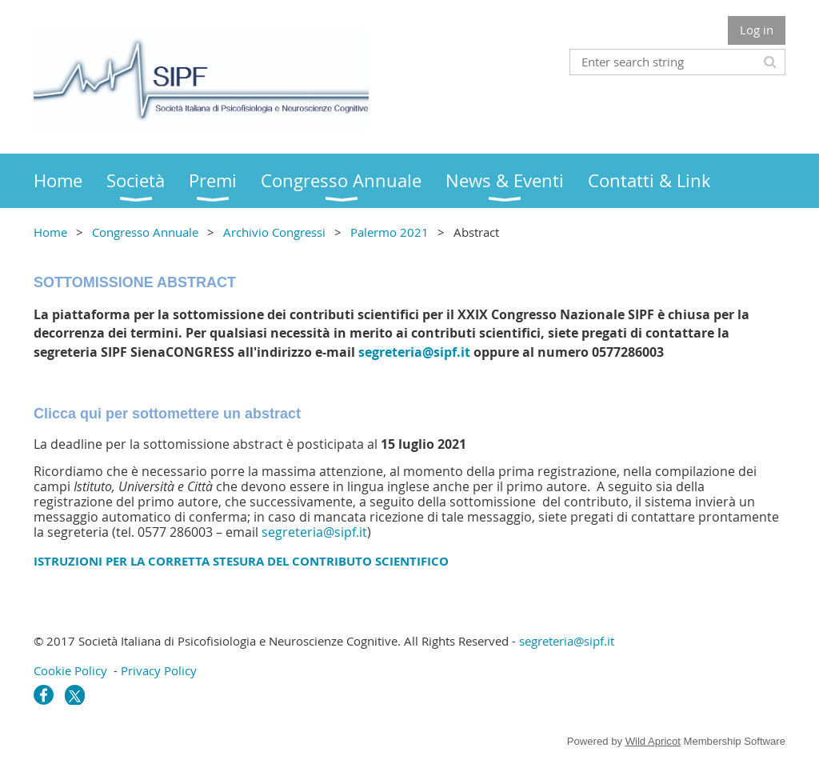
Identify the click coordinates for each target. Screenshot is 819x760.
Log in (756, 30)
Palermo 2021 (389, 232)
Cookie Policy (70, 670)
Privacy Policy (159, 670)
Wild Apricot (653, 741)
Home (50, 232)
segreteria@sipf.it (414, 352)
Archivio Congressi (274, 232)
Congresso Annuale (145, 232)
